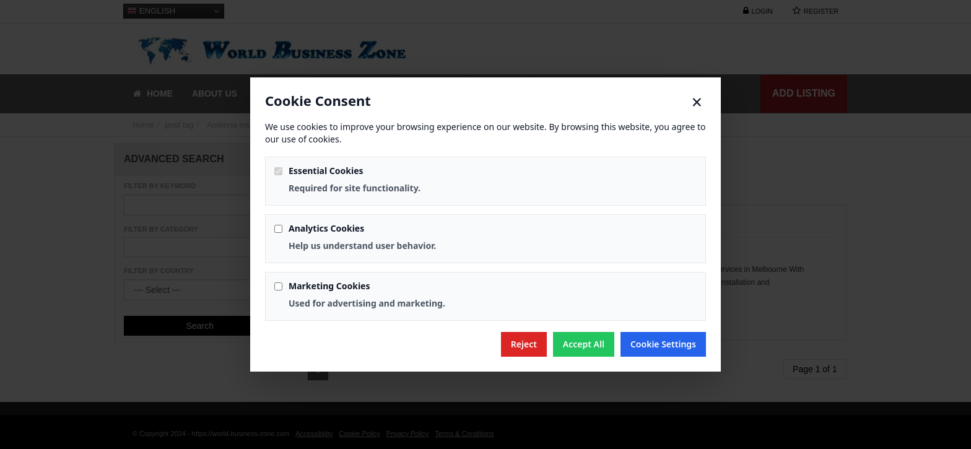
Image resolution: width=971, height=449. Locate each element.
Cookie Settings (663, 344)
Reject (524, 344)
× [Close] (697, 102)
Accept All (583, 344)
